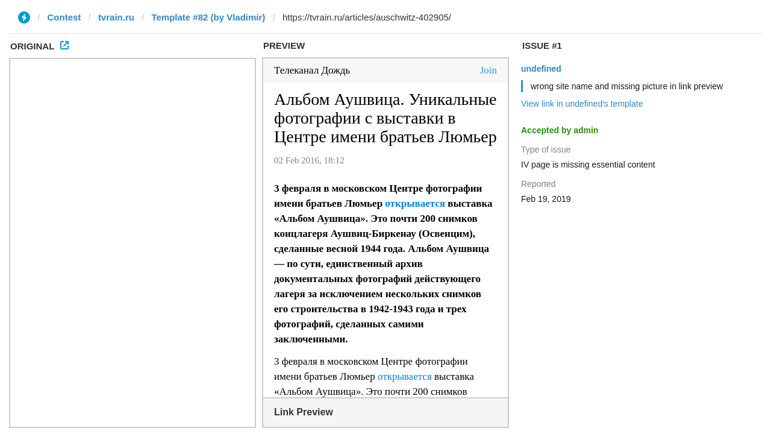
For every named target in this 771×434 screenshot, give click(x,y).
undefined (541, 69)
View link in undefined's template (582, 103)
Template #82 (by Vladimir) (208, 17)
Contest (64, 17)
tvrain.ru (116, 17)
